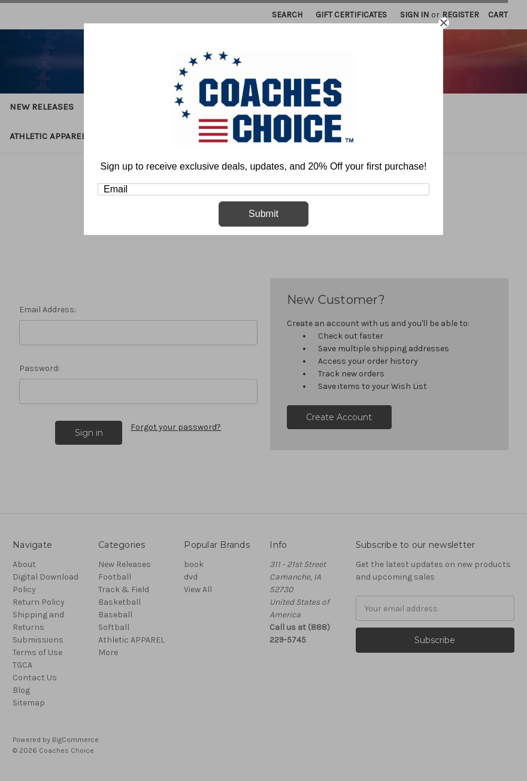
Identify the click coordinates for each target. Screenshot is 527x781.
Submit (263, 214)
